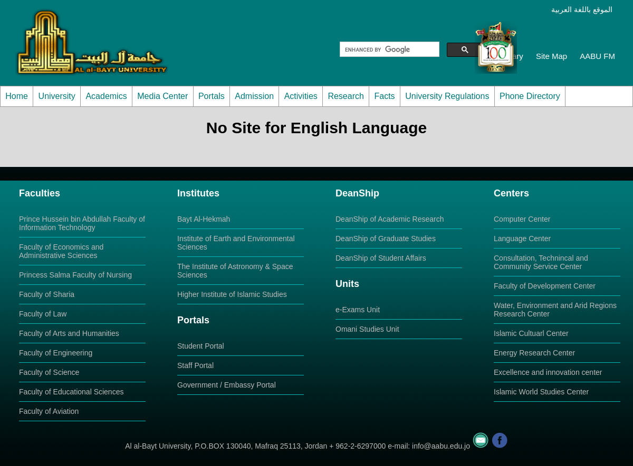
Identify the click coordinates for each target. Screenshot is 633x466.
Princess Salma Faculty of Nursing (75, 275)
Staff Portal (195, 365)
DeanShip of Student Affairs (380, 258)
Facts (384, 96)
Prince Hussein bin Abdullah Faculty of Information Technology (82, 223)
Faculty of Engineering (55, 353)
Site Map (551, 56)
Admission (254, 96)
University (57, 96)
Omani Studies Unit (367, 329)
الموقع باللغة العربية (581, 9)
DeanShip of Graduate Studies (385, 238)
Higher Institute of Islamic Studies (232, 294)
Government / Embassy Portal (226, 385)
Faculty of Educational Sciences (71, 392)
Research (345, 96)
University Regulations (447, 96)
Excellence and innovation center (548, 372)
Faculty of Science (49, 372)
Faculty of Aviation (49, 411)
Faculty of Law (42, 314)
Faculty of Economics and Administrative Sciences (61, 251)
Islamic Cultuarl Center (531, 333)
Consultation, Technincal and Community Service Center (541, 262)
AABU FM (597, 56)
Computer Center (522, 219)
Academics (106, 96)
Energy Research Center (534, 353)
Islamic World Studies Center (541, 392)
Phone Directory (530, 96)
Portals (211, 96)
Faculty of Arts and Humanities (69, 333)
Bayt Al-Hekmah (203, 219)
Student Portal (200, 346)
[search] (388, 49)
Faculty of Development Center (545, 286)
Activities (301, 96)
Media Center (162, 96)
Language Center (522, 238)
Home (16, 96)
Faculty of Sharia (46, 294)
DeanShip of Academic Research (389, 219)
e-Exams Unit (357, 309)
